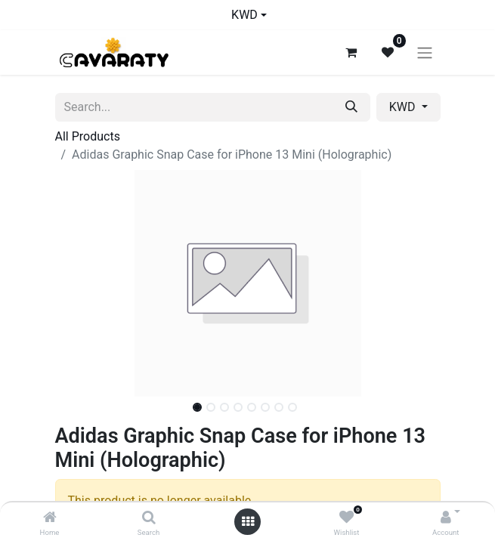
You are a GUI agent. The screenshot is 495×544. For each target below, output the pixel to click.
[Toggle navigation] (425, 52)
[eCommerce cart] (351, 52)
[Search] (149, 518)
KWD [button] (404, 107)
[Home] (50, 518)
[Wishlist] (346, 518)
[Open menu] (248, 521)
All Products (87, 136)
